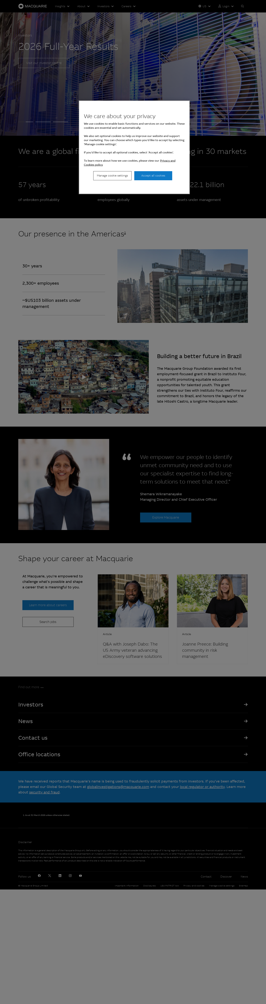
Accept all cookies (153, 175)
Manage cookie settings (112, 175)
